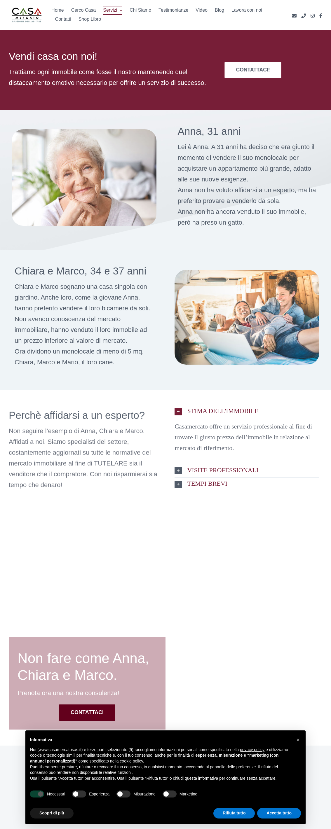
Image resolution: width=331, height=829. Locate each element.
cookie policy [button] (131, 761)
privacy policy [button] (252, 749)
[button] (247, 411)
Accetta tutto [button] (279, 813)
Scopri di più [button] (51, 813)
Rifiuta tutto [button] (234, 813)
